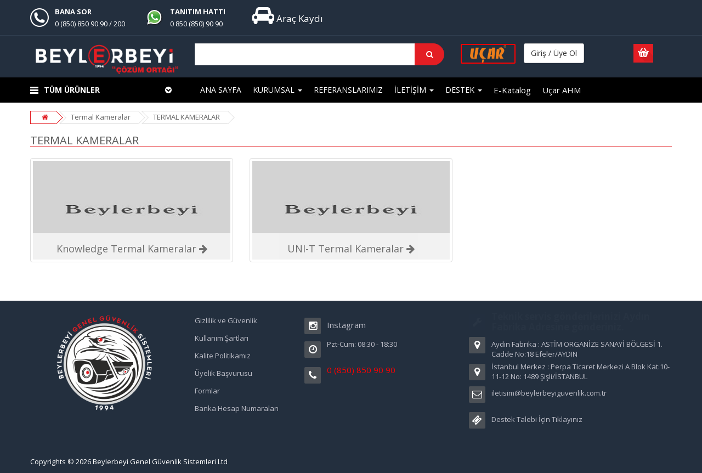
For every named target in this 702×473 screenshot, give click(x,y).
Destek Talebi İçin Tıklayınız (536, 419)
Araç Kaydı (287, 18)
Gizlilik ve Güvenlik (226, 320)
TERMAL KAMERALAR (186, 117)
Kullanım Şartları (221, 338)
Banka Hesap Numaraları (237, 408)
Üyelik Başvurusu (223, 373)
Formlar (207, 391)
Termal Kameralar (101, 117)
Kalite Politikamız (223, 356)
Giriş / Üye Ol (554, 53)
